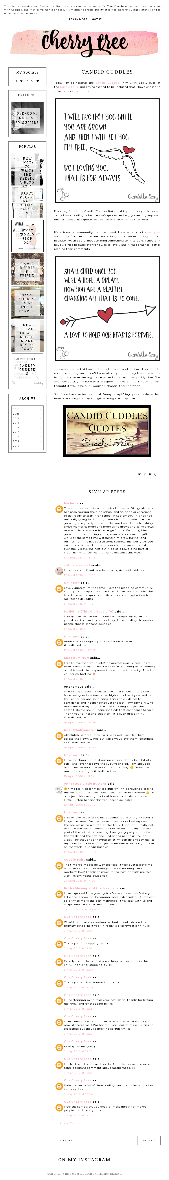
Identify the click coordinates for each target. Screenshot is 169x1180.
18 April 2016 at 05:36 (80, 722)
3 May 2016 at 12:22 (78, 1033)
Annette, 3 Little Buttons (85, 783)
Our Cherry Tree (78, 917)
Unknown (72, 582)
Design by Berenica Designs (102, 1174)
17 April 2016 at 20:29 (80, 650)
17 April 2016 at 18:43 (79, 557)
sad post (154, 232)
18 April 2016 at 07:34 (80, 747)
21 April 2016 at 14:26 (79, 880)
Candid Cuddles (107, 82)
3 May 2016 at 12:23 (78, 1072)
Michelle (71, 503)
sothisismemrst (77, 565)
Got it (97, 19)
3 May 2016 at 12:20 (78, 969)
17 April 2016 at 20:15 (79, 629)
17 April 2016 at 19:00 (80, 575)
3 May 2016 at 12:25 (78, 1115)
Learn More (78, 19)
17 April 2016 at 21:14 (79, 679)
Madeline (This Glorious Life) (89, 611)
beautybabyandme (80, 730)
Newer (67, 1140)
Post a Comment (72, 1123)
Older (147, 1140)
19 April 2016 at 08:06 (80, 852)
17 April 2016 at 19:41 (79, 603)
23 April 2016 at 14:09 (80, 909)
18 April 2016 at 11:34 (79, 776)
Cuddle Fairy (69, 86)
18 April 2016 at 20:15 (79, 804)
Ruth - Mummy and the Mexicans (91, 888)
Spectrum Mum (76, 657)
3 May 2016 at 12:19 (78, 930)
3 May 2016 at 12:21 (78, 1008)
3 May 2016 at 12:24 (78, 1094)
